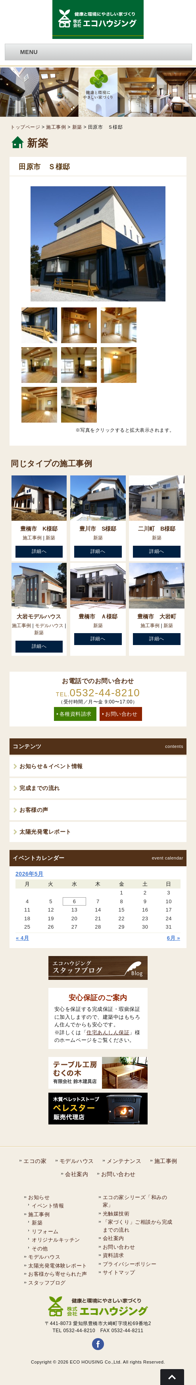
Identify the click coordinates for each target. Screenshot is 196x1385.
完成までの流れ (39, 788)
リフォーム (45, 1231)
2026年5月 (29, 874)
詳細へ (39, 551)
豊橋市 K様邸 (39, 528)
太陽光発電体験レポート (57, 1266)
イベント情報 (48, 1206)
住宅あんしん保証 (107, 1032)
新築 (77, 127)
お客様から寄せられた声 (57, 1274)
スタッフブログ (47, 1283)
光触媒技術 (116, 1214)
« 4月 (22, 938)
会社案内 (76, 1174)
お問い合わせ (121, 714)
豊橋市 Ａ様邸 (98, 616)
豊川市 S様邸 (97, 528)
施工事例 (56, 127)
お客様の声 (33, 810)
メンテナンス (124, 1161)
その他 (40, 1249)
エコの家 (34, 1161)
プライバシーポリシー (129, 1264)
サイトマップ (119, 1272)
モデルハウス (49, 625)
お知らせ (39, 1197)
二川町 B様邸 (156, 528)
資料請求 (113, 1255)
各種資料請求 (76, 714)
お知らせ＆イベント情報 (51, 766)
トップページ (25, 127)
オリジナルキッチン (56, 1240)
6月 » (173, 938)
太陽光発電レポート (45, 832)
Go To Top (172, 1377)
